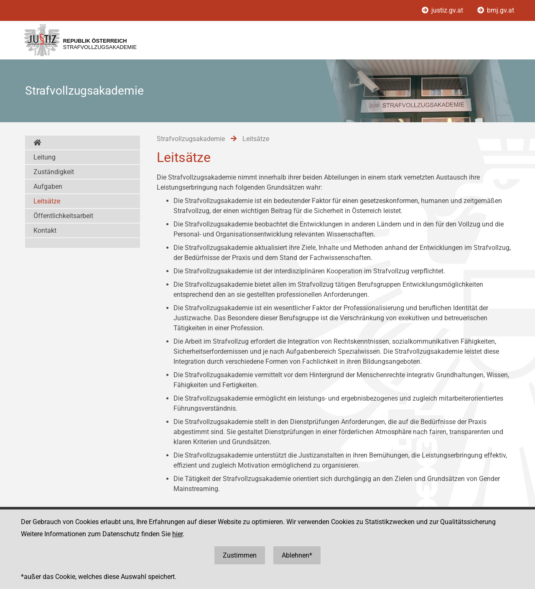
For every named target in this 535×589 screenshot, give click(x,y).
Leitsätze (46, 201)
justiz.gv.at (443, 10)
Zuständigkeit (53, 172)
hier (177, 534)
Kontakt (44, 230)
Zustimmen (240, 555)
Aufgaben (47, 186)
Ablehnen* (297, 555)
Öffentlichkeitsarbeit (63, 216)
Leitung (44, 157)
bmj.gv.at (495, 10)
